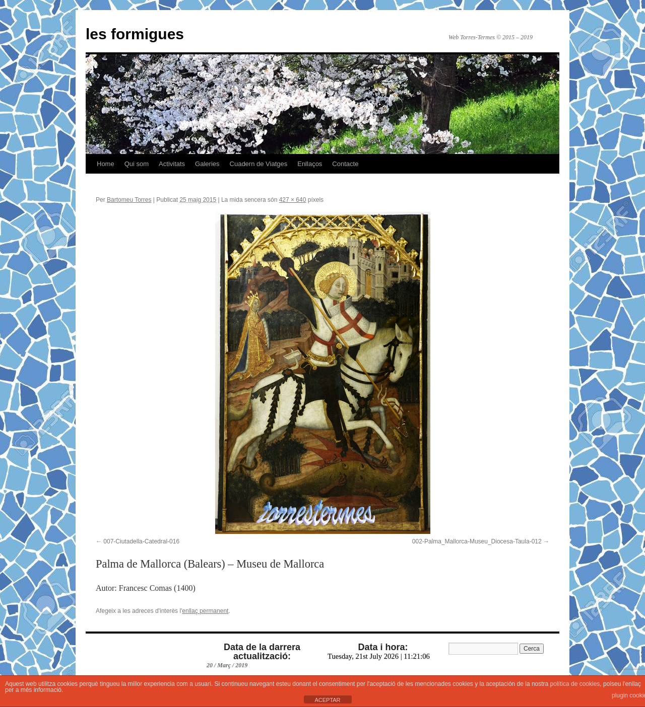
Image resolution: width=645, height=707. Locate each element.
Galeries (207, 164)
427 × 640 (292, 199)
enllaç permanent (205, 610)
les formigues (135, 34)
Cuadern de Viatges (259, 164)
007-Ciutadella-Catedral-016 (141, 541)
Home (105, 164)
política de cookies (575, 683)
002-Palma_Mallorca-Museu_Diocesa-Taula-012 (477, 541)
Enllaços (309, 164)
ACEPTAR (327, 700)
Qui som (136, 164)
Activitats (172, 164)
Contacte (345, 164)
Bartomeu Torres (129, 199)
